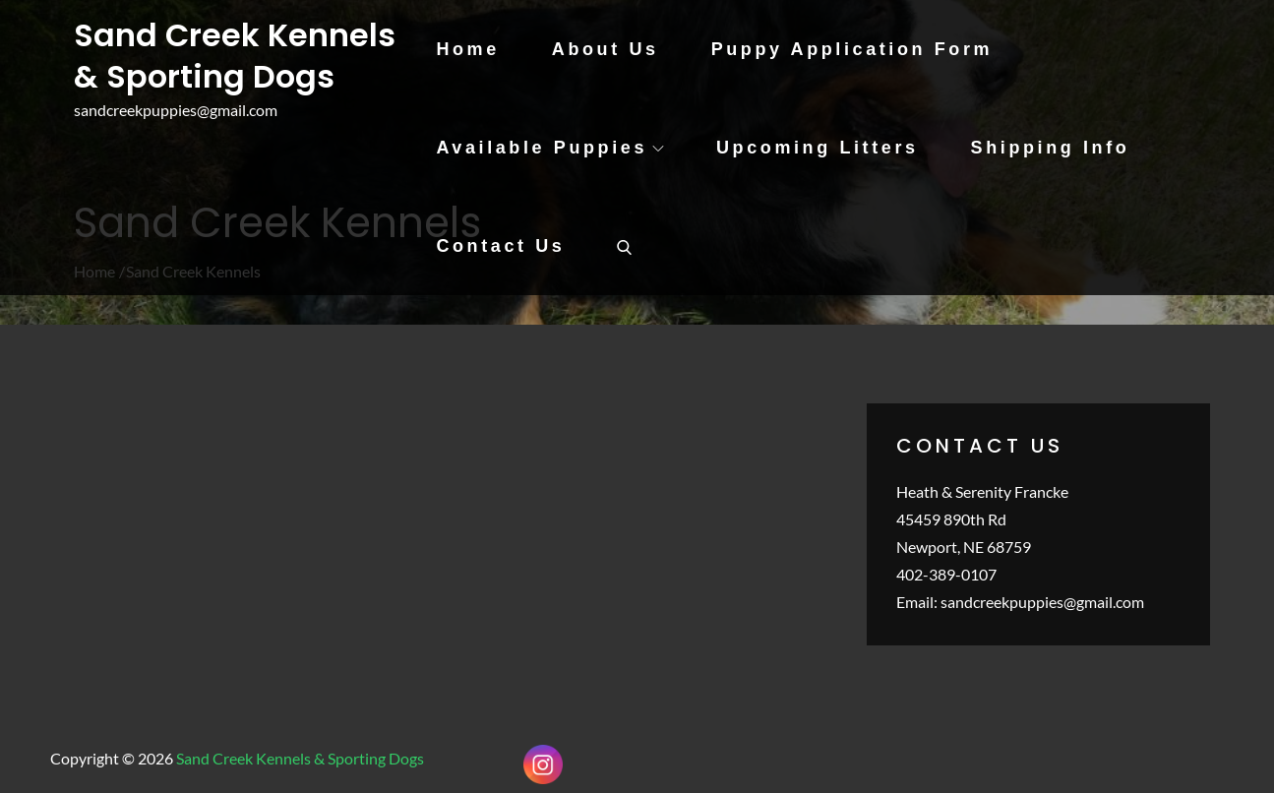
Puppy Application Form (852, 49)
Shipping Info (1050, 147)
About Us (605, 49)
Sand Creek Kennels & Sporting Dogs (234, 55)
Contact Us (500, 246)
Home (467, 49)
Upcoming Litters (817, 147)
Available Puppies (550, 147)
